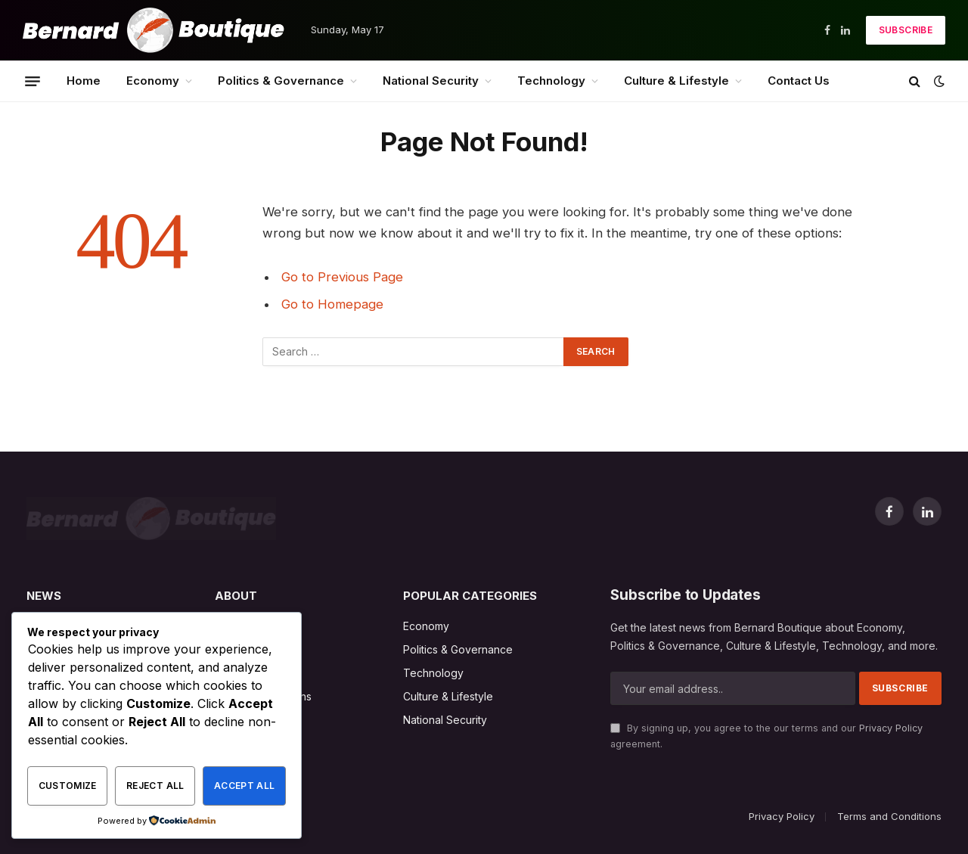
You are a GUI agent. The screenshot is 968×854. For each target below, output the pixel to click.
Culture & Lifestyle (676, 80)
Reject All (155, 785)
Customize (68, 785)
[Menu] (32, 81)
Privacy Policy (891, 728)
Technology (551, 80)
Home (84, 80)
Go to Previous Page (342, 276)
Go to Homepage (332, 304)
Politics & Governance (281, 80)
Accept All (244, 785)
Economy (152, 80)
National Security (431, 80)
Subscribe (905, 30)
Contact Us (799, 80)
